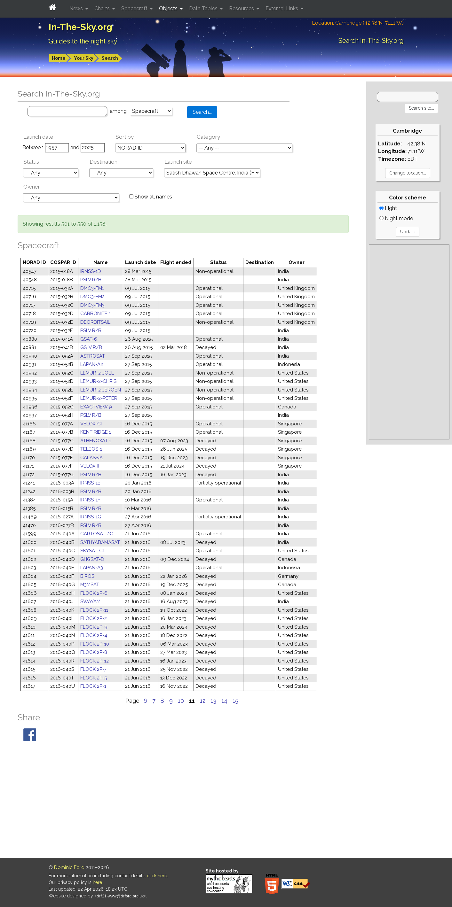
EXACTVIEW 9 (96, 407)
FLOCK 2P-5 (93, 678)
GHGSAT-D (92, 559)
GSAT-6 (88, 339)
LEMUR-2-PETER (98, 398)
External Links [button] (282, 8)
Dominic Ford (69, 867)
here (97, 882)
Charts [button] (102, 8)
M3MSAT (89, 584)
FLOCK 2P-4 (93, 635)
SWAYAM (90, 601)
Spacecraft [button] (135, 8)
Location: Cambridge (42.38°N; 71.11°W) (358, 23)
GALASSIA (91, 458)
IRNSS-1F (90, 500)
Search (110, 58)
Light (388, 208)
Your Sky (83, 58)
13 (213, 700)
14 (224, 700)
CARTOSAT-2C (96, 534)
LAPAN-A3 (91, 567)
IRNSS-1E (90, 483)
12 (202, 700)
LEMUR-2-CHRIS (98, 381)
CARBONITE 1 (95, 313)
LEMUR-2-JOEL (97, 373)
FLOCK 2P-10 (94, 644)
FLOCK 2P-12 (94, 661)
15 (235, 700)
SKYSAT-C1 (92, 551)
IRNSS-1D (90, 271)
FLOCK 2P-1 (93, 686)
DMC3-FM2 (92, 296)
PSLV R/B (90, 280)
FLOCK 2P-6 (93, 593)
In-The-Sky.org (80, 27)
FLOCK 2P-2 (93, 618)
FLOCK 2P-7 (93, 669)
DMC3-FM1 (92, 288)
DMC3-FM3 (92, 305)
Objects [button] (169, 8)
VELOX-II (89, 466)
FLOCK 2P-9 (93, 627)
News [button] (76, 8)
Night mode (396, 218)
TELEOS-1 (91, 449)
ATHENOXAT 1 (95, 441)
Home (59, 58)
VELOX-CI (91, 424)
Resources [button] (242, 8)
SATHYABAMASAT (100, 542)
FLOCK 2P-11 (94, 610)
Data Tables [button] (204, 8)
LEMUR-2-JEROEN (100, 390)
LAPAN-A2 (91, 364)
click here (157, 875)
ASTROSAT (92, 356)
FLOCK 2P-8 (93, 652)
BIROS (87, 576)
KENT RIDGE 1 (95, 432)
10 (181, 700)
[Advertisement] (409, 342)
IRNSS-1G (90, 517)
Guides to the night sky (83, 41)
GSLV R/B (91, 347)
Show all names (150, 197)
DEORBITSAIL (95, 322)
